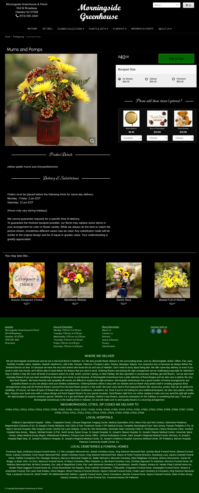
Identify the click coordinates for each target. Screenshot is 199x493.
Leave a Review (110, 339)
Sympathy (118, 29)
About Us (164, 29)
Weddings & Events (142, 28)
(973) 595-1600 (27, 15)
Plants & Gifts (97, 29)
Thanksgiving (18, 37)
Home (7, 37)
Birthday (32, 28)
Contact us (107, 333)
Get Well (47, 28)
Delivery (106, 336)
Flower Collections (70, 29)
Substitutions (108, 346)
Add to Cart (176, 58)
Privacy (105, 343)
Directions (10, 343)
